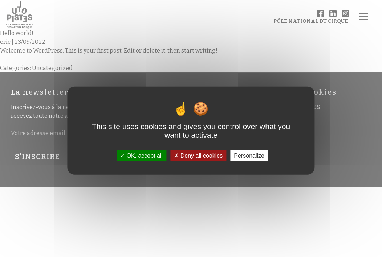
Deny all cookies (198, 155)
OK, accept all (141, 155)
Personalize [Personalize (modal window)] (249, 155)
